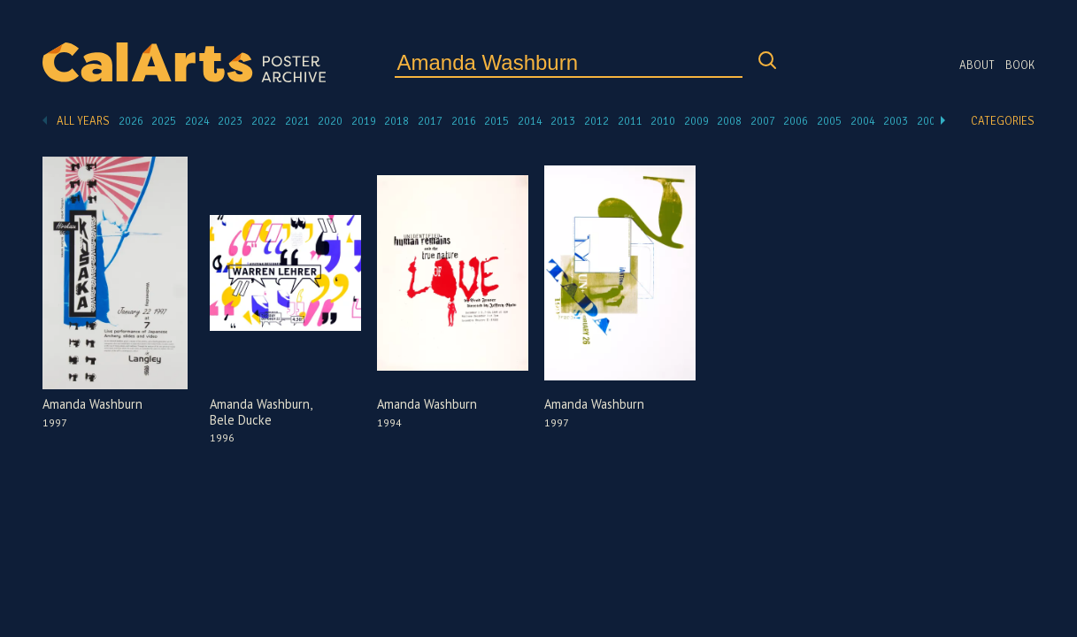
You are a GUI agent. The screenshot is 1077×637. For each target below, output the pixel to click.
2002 (929, 121)
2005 (829, 121)
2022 (263, 121)
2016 (463, 121)
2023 (230, 121)
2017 (430, 121)
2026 (131, 121)
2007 (762, 121)
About (977, 65)
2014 (530, 121)
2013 (562, 121)
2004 (862, 121)
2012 (596, 121)
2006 (795, 121)
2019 (363, 121)
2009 (696, 121)
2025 (163, 121)
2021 (297, 121)
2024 (197, 121)
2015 (496, 121)
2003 (895, 121)
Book (1020, 65)
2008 (729, 121)
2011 (630, 121)
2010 (662, 121)
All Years (83, 121)
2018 (396, 121)
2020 (330, 121)
